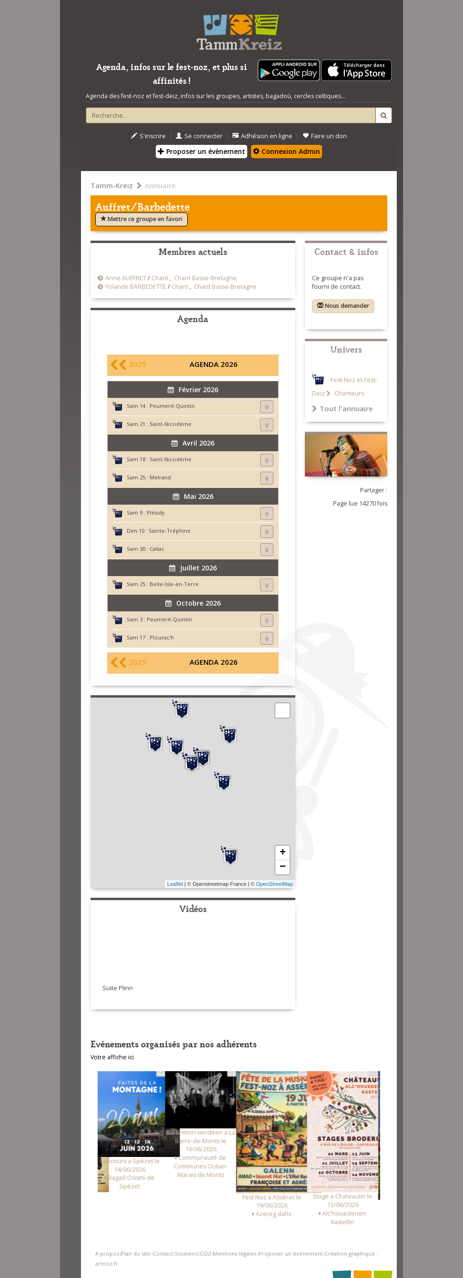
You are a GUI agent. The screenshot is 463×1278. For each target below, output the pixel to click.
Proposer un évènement (201, 151)
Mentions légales (234, 1253)
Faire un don (324, 136)
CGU (205, 1253)
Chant (159, 278)
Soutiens (186, 1253)
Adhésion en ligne (262, 136)
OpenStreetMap (274, 884)
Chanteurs (348, 393)
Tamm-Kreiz (112, 185)
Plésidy (156, 512)
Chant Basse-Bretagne (205, 278)
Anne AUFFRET (125, 278)
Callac (157, 548)
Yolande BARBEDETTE (135, 287)
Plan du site (136, 1253)
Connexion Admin (286, 151)
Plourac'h (162, 637)
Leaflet (175, 884)
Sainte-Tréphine (170, 530)
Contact (163, 1253)
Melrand (160, 477)
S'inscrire (148, 136)
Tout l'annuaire (342, 408)
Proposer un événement (291, 1253)
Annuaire (160, 185)
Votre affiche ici (112, 1057)
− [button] (283, 867)
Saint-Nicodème (170, 423)
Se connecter (199, 136)
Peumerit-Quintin (172, 405)
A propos (107, 1253)
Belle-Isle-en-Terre (174, 584)
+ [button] (283, 853)
